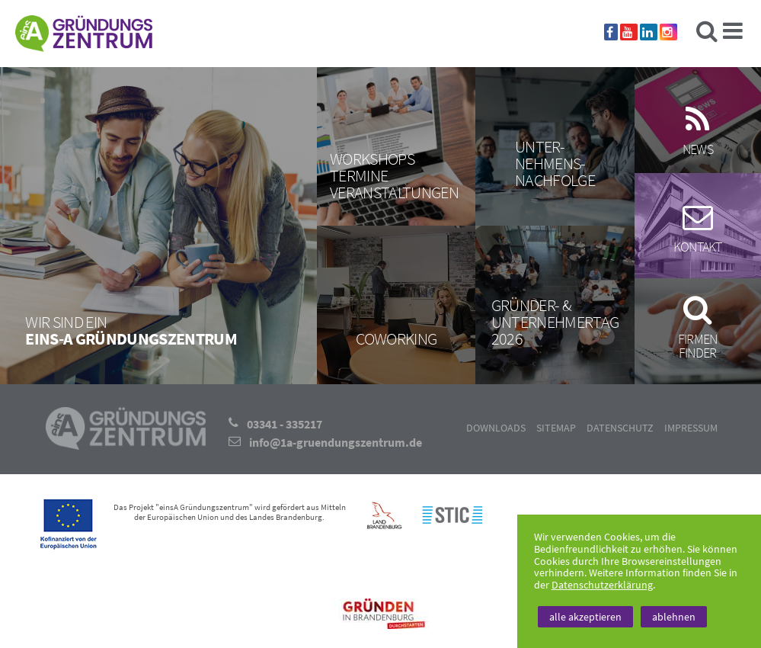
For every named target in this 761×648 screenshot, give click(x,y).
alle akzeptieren (585, 617)
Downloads (496, 428)
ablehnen (673, 617)
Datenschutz (620, 428)
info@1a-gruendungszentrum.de (335, 442)
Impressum (691, 428)
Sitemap (556, 428)
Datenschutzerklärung (602, 585)
